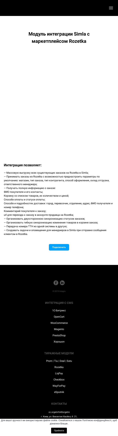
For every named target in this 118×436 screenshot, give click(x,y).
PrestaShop (59, 335)
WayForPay (59, 385)
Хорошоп (59, 341)
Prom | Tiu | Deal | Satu (59, 360)
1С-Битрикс (59, 310)
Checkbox (59, 379)
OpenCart (59, 316)
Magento (59, 329)
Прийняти (59, 430)
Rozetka (59, 367)
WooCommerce (59, 322)
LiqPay (59, 373)
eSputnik (59, 392)
